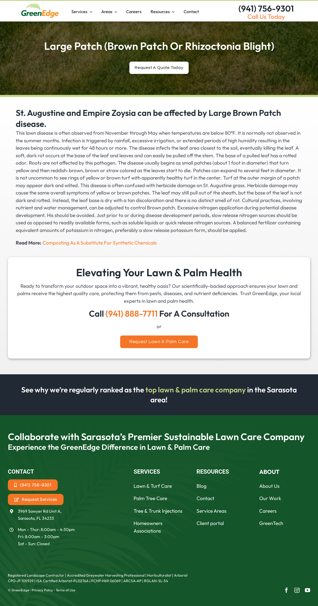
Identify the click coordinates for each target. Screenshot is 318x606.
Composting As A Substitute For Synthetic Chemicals (100, 243)
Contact (205, 498)
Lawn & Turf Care (153, 486)
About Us (269, 486)
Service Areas (211, 511)
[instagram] (297, 590)
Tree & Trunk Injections (158, 511)
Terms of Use (65, 590)
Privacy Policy (42, 590)
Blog (201, 486)
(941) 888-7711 (131, 313)
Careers (268, 511)
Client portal (210, 523)
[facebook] (286, 590)
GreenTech (271, 523)
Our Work (270, 498)
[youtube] (307, 590)
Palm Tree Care (150, 498)
